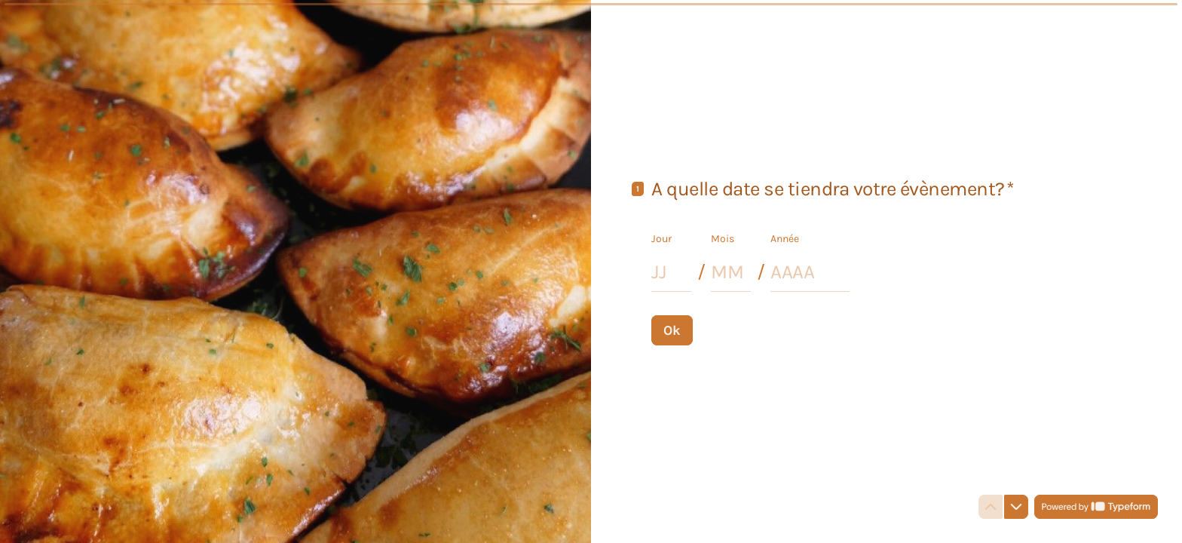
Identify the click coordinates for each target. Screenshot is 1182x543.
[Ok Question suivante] (672, 329)
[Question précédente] (990, 507)
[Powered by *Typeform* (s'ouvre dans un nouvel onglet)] (1096, 507)
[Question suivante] (1016, 507)
